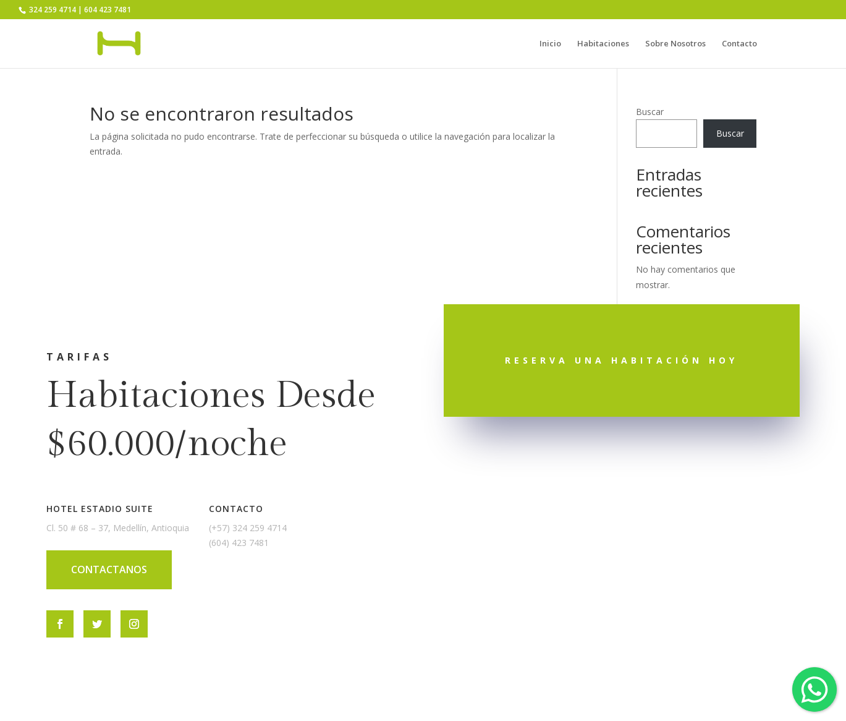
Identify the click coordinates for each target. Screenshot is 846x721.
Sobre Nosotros (675, 44)
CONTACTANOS (109, 569)
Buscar (650, 111)
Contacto (739, 44)
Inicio (550, 44)
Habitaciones (603, 44)
